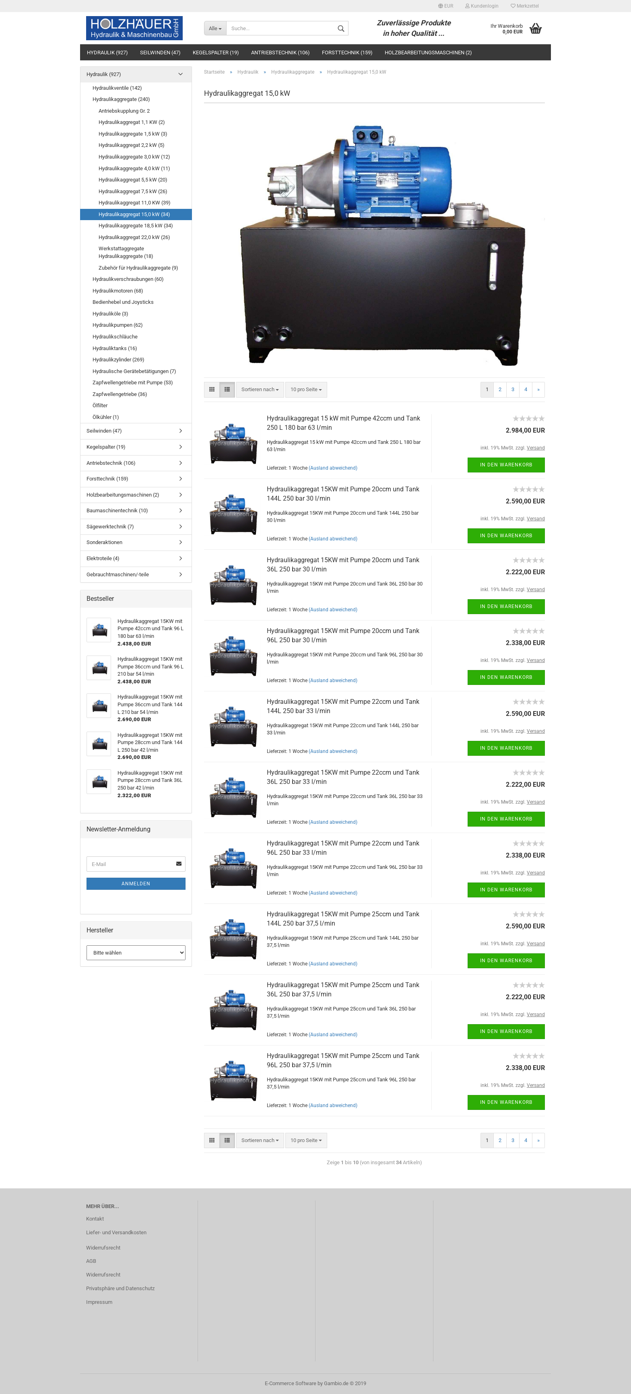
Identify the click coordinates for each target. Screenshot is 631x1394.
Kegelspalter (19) (216, 52)
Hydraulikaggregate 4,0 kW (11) (134, 168)
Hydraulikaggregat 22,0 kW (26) (134, 237)
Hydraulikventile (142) (117, 88)
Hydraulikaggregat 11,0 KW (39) (135, 203)
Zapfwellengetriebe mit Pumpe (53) (133, 382)
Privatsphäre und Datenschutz (120, 1288)
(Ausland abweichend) (333, 468)
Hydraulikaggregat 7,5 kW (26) (133, 191)
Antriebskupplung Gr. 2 (124, 111)
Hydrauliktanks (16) (115, 348)
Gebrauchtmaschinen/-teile (118, 574)
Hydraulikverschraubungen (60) (128, 279)
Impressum (99, 1302)
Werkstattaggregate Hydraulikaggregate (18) (126, 252)
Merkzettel (525, 6)
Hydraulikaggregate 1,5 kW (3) (133, 134)
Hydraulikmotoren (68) (118, 291)
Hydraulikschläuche (115, 337)
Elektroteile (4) (103, 558)
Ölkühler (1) (106, 417)
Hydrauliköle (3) (110, 314)
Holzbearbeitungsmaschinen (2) (428, 52)
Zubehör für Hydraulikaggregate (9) (138, 268)
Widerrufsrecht (103, 1248)
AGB (91, 1261)
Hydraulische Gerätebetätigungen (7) (134, 371)
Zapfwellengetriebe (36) (120, 394)
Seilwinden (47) (160, 52)
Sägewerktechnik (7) (110, 527)
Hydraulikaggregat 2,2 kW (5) (132, 145)
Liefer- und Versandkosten (116, 1232)
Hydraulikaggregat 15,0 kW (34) (134, 214)
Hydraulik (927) (107, 52)
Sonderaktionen (104, 542)
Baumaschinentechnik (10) (117, 510)
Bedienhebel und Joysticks (123, 302)
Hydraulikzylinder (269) (118, 360)
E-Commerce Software (290, 1383)
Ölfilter (100, 405)
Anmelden (136, 884)
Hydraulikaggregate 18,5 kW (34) (136, 226)
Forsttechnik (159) (347, 52)
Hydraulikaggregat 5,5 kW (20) (133, 180)
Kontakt (95, 1219)
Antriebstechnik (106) (280, 52)
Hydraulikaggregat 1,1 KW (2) (132, 122)
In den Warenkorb (506, 465)
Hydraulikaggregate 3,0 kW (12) (134, 157)
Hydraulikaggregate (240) (121, 99)
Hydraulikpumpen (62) (118, 325)
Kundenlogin (482, 6)
